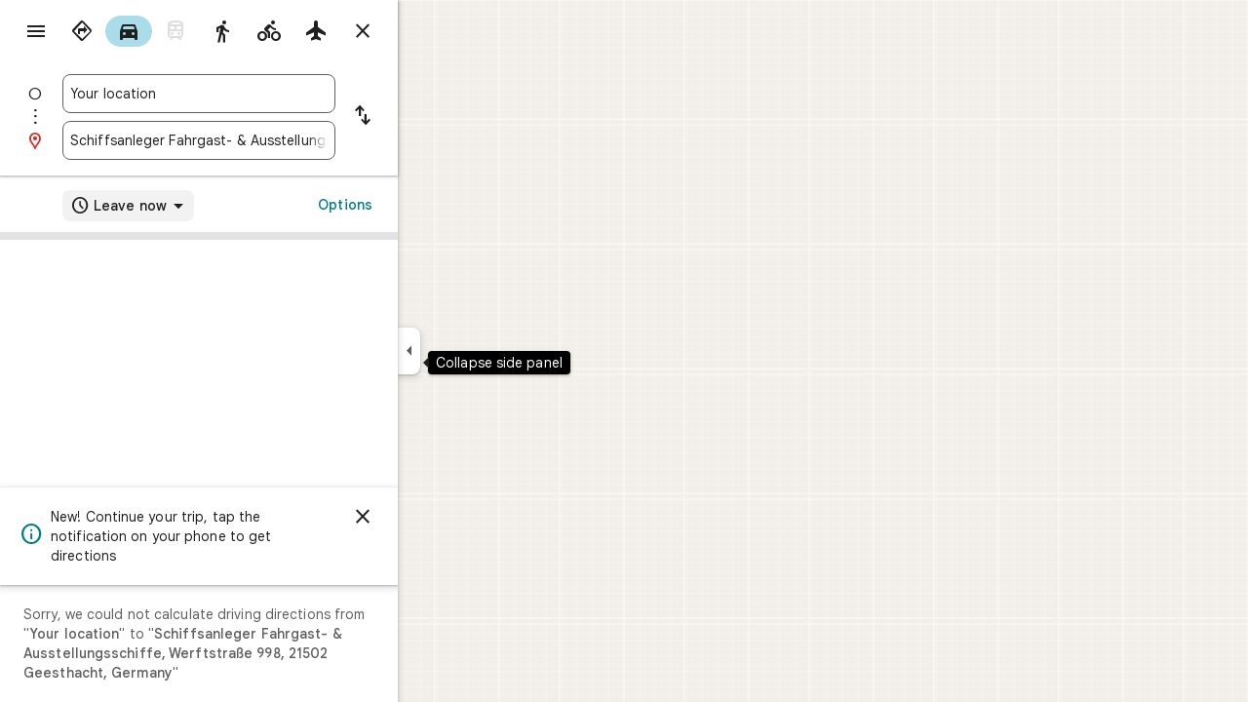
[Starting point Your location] (269, 93)
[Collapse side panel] (479, 351)
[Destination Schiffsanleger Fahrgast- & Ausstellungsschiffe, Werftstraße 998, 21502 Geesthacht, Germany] (269, 140)
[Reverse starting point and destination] (433, 117)
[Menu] (35, 33)
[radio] (152, 31)
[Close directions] (432, 31)
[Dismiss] (433, 516)
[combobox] (269, 93)
